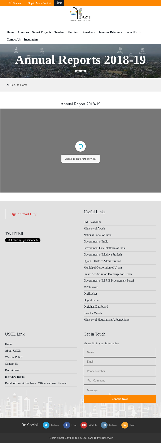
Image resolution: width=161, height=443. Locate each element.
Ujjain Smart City (23, 214)
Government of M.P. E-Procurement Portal (109, 280)
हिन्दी (59, 3)
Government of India (96, 241)
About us (23, 32)
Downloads (88, 32)
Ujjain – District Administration (102, 261)
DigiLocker (90, 293)
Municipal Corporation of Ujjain (103, 267)
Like (70, 425)
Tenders (59, 32)
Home (10, 32)
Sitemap (15, 3)
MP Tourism (91, 287)
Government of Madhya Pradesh (103, 254)
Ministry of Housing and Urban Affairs (107, 319)
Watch (88, 425)
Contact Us (14, 39)
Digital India (91, 300)
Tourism (73, 32)
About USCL (13, 350)
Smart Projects (41, 32)
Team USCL (132, 32)
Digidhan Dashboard (96, 306)
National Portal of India (98, 235)
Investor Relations (110, 32)
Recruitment (12, 370)
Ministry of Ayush (94, 228)
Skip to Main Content (39, 3)
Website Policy (14, 357)
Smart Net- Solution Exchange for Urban (108, 274)
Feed (128, 425)
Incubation (31, 39)
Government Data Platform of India (105, 248)
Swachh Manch (93, 313)
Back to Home (16, 85)
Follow (51, 425)
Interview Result (15, 376)
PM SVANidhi (92, 222)
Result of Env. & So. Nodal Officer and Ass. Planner (36, 383)
